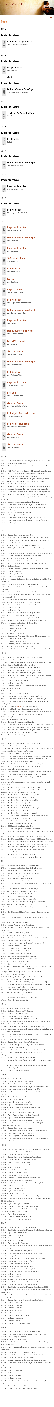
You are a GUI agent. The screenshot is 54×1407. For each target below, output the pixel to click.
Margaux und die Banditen (16, 227)
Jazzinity (19, 706)
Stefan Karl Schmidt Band (16, 258)
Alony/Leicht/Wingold (15, 351)
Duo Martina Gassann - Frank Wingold (20, 331)
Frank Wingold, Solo (14, 300)
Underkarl (10, 279)
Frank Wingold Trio (14, 269)
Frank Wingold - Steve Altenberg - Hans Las (22, 413)
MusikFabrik (11, 393)
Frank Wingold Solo (14, 372)
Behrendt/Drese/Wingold (16, 341)
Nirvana (26, 1405)
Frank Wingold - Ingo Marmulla (18, 424)
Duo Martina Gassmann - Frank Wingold (21, 238)
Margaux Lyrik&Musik (15, 289)
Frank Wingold (12, 4)
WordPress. (31, 1405)
